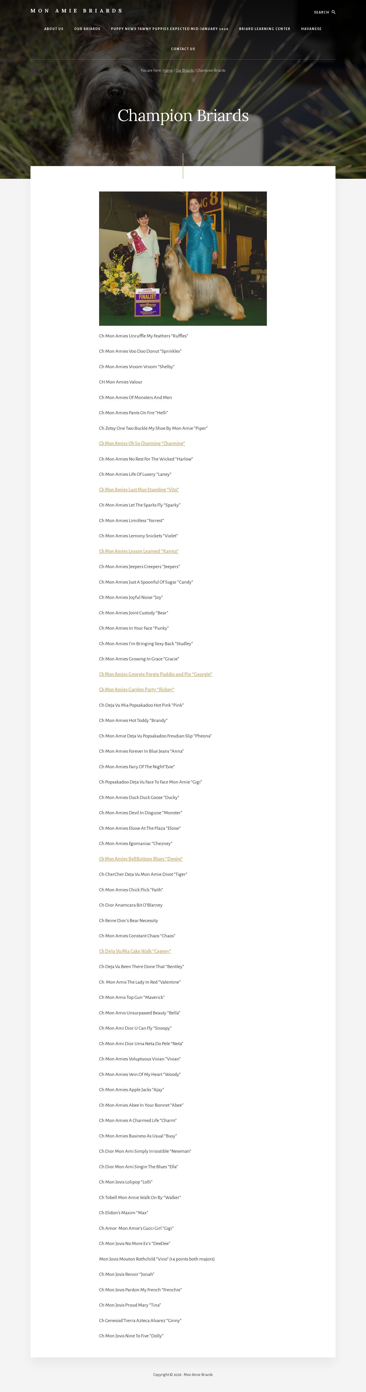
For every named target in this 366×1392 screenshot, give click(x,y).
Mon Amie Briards (77, 10)
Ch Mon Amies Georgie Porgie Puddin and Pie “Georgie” (155, 674)
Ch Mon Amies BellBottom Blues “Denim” (141, 859)
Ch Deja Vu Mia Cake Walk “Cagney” (135, 951)
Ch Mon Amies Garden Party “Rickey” (136, 689)
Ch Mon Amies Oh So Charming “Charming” (142, 443)
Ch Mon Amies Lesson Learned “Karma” (138, 551)
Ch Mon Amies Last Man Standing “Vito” (139, 489)
